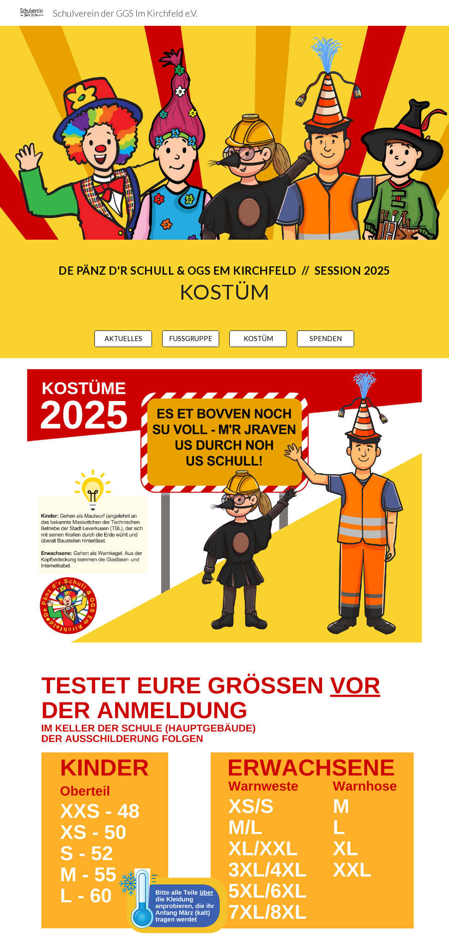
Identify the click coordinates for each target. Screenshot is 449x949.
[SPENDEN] (325, 338)
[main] (224, 279)
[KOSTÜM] (258, 338)
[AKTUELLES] (123, 338)
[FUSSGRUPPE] (191, 338)
